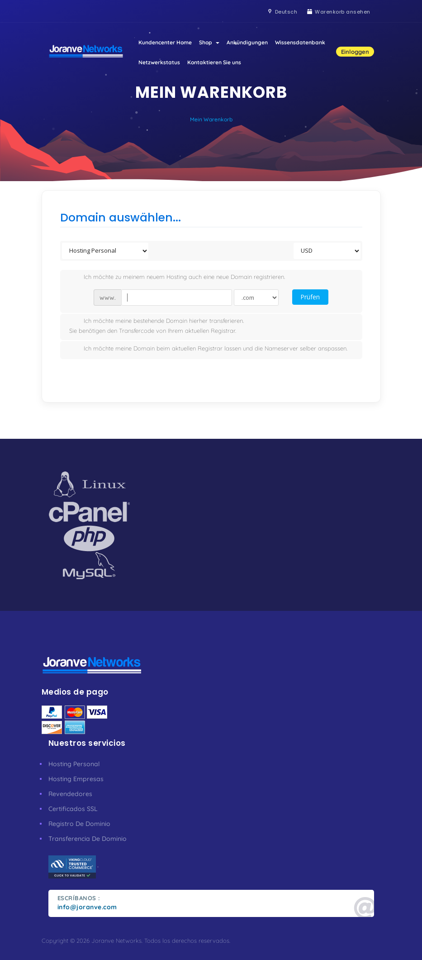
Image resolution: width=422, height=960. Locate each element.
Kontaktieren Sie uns (214, 62)
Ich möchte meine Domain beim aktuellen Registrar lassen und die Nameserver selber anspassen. (208, 349)
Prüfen (310, 297)
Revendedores (70, 794)
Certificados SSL (73, 809)
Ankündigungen (247, 42)
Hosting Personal (74, 764)
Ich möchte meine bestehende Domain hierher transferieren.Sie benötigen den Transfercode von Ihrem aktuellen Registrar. (156, 325)
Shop (209, 42)
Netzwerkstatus (159, 62)
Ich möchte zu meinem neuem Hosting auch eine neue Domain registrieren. (177, 278)
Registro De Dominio (79, 824)
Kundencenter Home (165, 42)
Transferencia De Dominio (87, 839)
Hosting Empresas (76, 779)
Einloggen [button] (355, 51)
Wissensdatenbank (300, 42)
